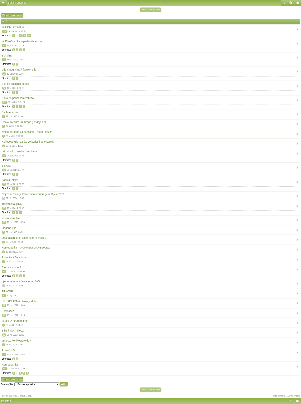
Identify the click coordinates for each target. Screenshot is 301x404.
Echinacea (8, 311)
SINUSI (6, 165)
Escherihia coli (10, 112)
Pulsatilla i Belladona (14, 257)
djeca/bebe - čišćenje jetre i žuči (21, 281)
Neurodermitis (10, 364)
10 (24, 35)
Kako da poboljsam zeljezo (18, 98)
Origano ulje (9, 227)
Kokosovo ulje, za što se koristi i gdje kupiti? (28, 141)
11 (29, 35)
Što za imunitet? (11, 267)
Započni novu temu (12, 15)
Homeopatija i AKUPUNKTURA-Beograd (26, 247)
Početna (6, 400)
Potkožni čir (9, 350)
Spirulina (7, 55)
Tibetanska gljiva (12, 203)
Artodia (297, 396)
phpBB (14, 396)
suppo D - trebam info (15, 320)
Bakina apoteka (17, 2)
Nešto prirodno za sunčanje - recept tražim (27, 131)
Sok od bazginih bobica (16, 83)
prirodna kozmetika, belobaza (19, 151)
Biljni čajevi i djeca (13, 330)
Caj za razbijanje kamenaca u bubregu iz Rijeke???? (33, 194)
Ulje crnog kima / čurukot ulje (19, 69)
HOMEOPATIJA (14, 27)
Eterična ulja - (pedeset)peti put (24, 41)
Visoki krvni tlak (11, 218)
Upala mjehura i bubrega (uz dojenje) (24, 122)
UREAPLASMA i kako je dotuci (20, 301)
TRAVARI (7, 291)
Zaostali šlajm (10, 179)
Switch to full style (150, 9)
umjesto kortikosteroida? (16, 340)
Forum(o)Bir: (7, 384)
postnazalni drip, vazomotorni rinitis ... (24, 237)
